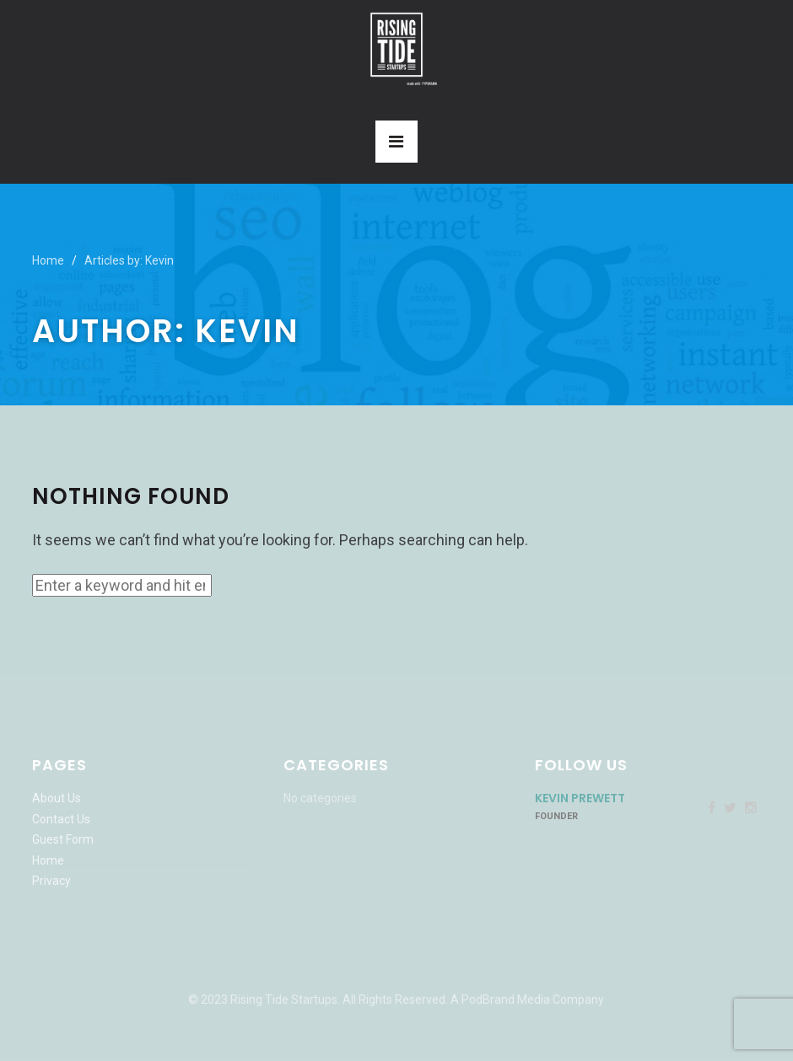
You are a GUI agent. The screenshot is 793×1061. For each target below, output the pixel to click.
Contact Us (61, 819)
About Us (56, 798)
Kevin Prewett (580, 798)
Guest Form (63, 839)
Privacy (51, 880)
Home (48, 260)
